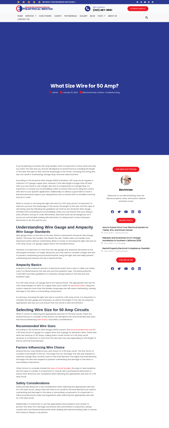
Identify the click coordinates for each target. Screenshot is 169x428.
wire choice (42, 319)
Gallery (83, 16)
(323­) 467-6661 (102, 10)
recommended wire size (82, 329)
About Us (112, 16)
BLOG (92, 16)
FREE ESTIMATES (99, 7)
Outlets (100, 92)
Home (20, 16)
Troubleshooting (112, 92)
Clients (57, 16)
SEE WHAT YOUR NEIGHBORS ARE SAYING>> (59, 2)
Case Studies (45, 16)
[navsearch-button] (142, 16)
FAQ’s (101, 16)
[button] (126, 169)
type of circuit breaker (61, 368)
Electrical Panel (89, 92)
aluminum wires (78, 285)
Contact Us (23, 19)
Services (30, 16)
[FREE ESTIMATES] (87, 8)
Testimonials (70, 16)
